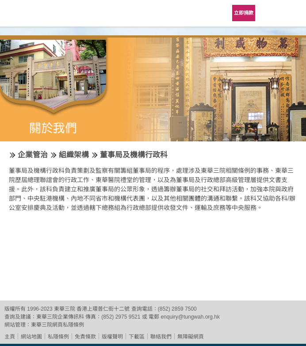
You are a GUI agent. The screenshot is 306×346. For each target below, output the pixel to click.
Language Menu (270, 13)
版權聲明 (112, 337)
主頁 (9, 337)
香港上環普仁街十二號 (103, 309)
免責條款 (85, 337)
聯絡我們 (161, 337)
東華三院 (31, 16)
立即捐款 (243, 12)
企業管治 (33, 155)
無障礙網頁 (190, 337)
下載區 (137, 337)
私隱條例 (58, 337)
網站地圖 (31, 337)
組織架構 (74, 155)
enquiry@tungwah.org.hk (190, 317)
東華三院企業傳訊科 (60, 317)
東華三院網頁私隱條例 (57, 325)
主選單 (292, 13)
